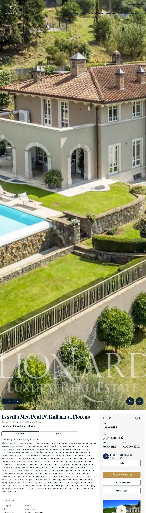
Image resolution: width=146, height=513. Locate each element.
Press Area (111, 13)
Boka (122, 462)
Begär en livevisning (121, 482)
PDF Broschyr (121, 490)
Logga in (104, 6)
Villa (14, 422)
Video (12, 401)
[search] (93, 5)
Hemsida (5, 421)
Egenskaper (72, 13)
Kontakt (123, 13)
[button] (136, 418)
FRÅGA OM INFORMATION (121, 474)
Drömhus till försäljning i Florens (30, 422)
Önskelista (119, 6)
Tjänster (85, 13)
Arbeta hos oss (137, 13)
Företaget (97, 13)
